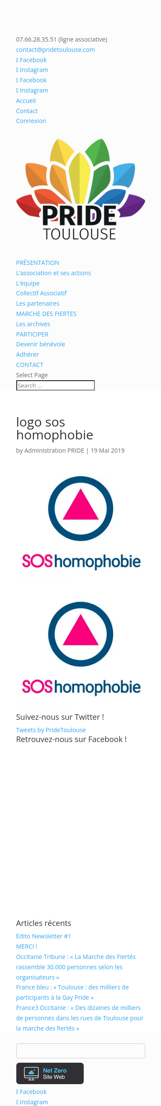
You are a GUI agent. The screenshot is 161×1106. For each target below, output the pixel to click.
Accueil (26, 100)
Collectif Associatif (41, 293)
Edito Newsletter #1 (44, 821)
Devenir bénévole (40, 344)
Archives (109, 1007)
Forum (55, 1027)
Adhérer (27, 354)
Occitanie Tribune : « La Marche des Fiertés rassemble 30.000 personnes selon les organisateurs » (76, 851)
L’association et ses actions (53, 273)
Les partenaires (38, 303)
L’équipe (28, 283)
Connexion (31, 121)
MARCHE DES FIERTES (46, 314)
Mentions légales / (42, 1017)
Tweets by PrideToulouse (51, 614)
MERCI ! (26, 831)
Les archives (33, 324)
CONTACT (29, 365)
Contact (27, 111)
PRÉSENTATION (37, 262)
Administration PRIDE (54, 450)
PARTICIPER (32, 334)
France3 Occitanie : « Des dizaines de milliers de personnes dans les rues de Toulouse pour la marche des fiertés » (80, 902)
